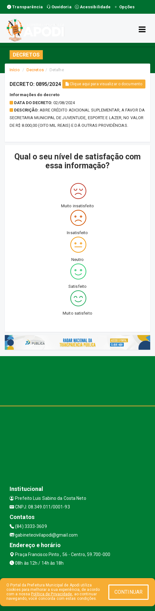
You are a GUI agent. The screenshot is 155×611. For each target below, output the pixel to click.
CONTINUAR (128, 592)
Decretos (35, 69)
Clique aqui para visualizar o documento (104, 84)
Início (15, 69)
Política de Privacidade (51, 594)
